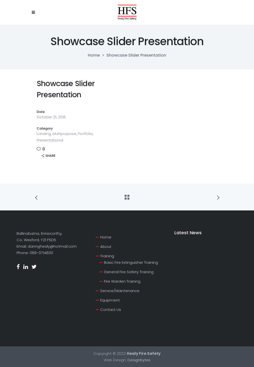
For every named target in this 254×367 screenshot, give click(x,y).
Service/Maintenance (119, 290)
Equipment (110, 300)
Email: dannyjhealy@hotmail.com (47, 246)
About (105, 246)
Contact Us (110, 309)
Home (94, 55)
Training (107, 256)
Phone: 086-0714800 (35, 252)
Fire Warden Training (122, 281)
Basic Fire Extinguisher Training (131, 262)
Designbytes (139, 360)
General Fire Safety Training (129, 271)
